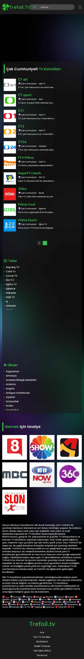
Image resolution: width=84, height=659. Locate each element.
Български (16, 597)
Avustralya (12, 410)
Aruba (9, 405)
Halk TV (10, 297)
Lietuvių (35, 602)
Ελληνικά (59, 597)
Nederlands (70, 602)
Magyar (63, 599)
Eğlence (10, 288)
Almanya (11, 375)
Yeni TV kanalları (42, 636)
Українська (48, 607)
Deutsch (48, 597)
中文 (70, 607)
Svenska (14, 607)
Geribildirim (42, 641)
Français (33, 599)
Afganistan (12, 371)
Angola (10, 388)
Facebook (42, 655)
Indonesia (74, 599)
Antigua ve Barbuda (18, 393)
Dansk (37, 597)
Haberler (11, 293)
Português (22, 604)
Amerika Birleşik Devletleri (21, 380)
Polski (12, 604)
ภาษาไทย (25, 607)
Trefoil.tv (42, 624)
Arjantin (10, 397)
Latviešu (46, 602)
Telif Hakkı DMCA (42, 650)
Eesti (14, 599)
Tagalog (36, 607)
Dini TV (10, 280)
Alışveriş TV (12, 267)
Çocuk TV (11, 275)
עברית (43, 599)
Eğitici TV (11, 284)
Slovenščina (71, 604)
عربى (6, 597)
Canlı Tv (11, 271)
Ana (42, 632)
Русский (46, 604)
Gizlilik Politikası (42, 646)
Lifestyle (11, 305)
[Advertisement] (42, 38)
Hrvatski (52, 599)
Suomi (22, 599)
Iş (7, 301)
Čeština (27, 597)
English (70, 597)
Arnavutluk (12, 401)
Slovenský (57, 604)
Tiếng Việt (61, 607)
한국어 (25, 602)
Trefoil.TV (16, 7)
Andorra (11, 384)
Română (35, 604)
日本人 (16, 602)
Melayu (57, 602)
